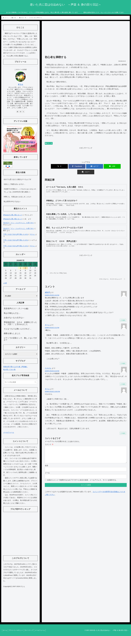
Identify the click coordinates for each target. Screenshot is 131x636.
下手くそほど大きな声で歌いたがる (15, 234)
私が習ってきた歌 (9, 369)
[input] (20, 382)
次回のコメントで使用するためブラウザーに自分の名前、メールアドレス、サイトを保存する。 (82, 478)
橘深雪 (47, 287)
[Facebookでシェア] (72, 166)
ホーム (5, 630)
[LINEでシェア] (99, 166)
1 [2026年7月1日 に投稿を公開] (20, 268)
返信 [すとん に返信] (123, 358)
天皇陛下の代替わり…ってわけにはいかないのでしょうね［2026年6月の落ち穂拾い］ (20, 190)
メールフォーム (8, 432)
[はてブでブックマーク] (85, 166)
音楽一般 (48, 143)
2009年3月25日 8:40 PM (52, 365)
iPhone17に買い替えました (12, 215)
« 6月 (5, 283)
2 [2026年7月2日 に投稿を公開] (25, 268)
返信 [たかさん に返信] (123, 378)
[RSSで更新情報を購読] (23, 111)
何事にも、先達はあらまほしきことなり (17, 197)
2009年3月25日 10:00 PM (52, 386)
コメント (49, 439)
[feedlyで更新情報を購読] (20, 111)
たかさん (48, 362)
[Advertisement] (86, 39)
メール (47, 470)
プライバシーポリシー (17, 630)
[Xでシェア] (58, 166)
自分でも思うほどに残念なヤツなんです (17, 179)
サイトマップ (30, 630)
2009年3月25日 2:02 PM (52, 289)
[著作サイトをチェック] (17, 111)
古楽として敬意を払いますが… (14, 184)
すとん (47, 319)
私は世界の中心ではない (12, 201)
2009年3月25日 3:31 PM (52, 322)
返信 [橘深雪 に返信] (123, 314)
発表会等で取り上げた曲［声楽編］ (15, 367)
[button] (113, 166)
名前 (46, 463)
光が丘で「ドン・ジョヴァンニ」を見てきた (18, 223)
